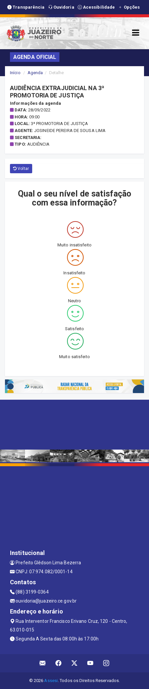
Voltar (21, 168)
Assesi (51, 680)
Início (15, 72)
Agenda (35, 72)
